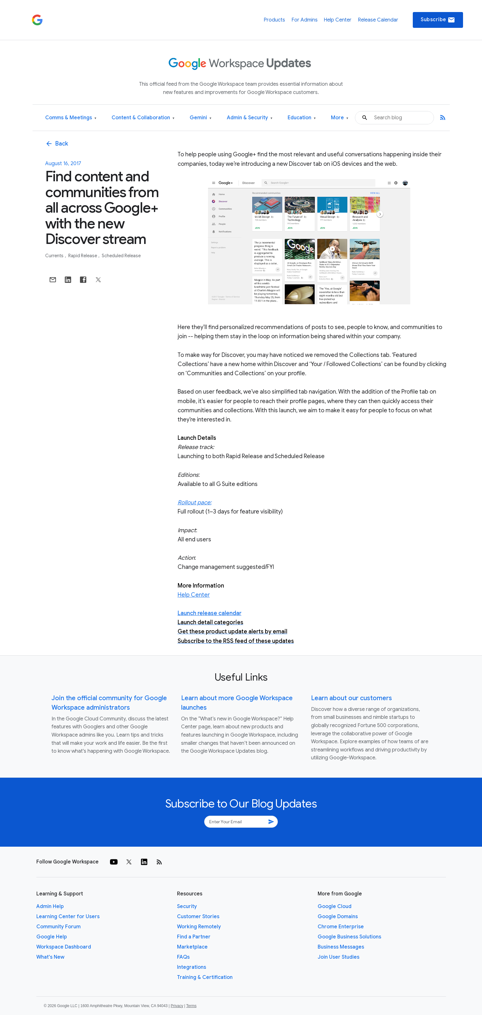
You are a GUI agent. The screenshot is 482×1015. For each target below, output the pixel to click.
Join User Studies (338, 957)
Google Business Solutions (349, 937)
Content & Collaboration (143, 118)
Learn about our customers (351, 698)
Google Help (51, 937)
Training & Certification (205, 977)
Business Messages (341, 947)
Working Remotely (199, 927)
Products (274, 20)
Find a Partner (193, 937)
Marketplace (192, 947)
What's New (50, 957)
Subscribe (438, 20)
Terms (191, 1006)
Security (187, 906)
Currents (54, 255)
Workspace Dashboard (63, 947)
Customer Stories (198, 916)
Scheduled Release (121, 255)
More (339, 118)
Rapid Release (83, 255)
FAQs (183, 957)
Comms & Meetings (70, 118)
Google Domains (338, 916)
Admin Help (50, 906)
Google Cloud (334, 906)
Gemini (200, 118)
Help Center (337, 20)
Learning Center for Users (68, 916)
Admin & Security (249, 118)
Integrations (191, 967)
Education (302, 118)
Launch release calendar (209, 613)
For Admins (304, 20)
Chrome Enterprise (341, 927)
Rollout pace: (194, 502)
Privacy (177, 1006)
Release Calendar (378, 20)
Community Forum (58, 927)
